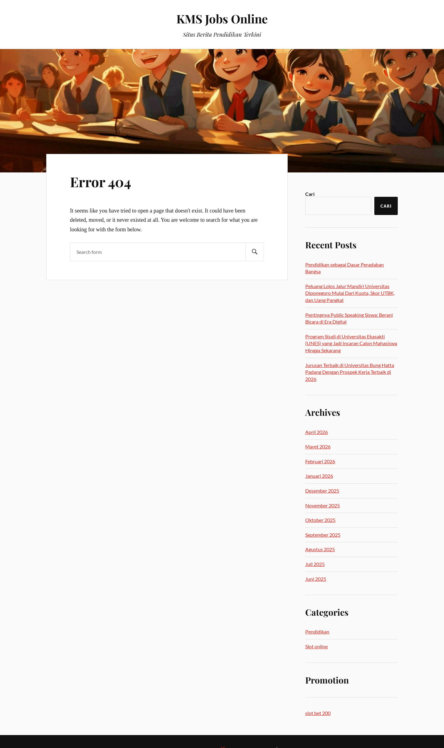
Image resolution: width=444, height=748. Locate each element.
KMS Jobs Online (222, 19)
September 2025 (322, 535)
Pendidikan (317, 631)
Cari (309, 194)
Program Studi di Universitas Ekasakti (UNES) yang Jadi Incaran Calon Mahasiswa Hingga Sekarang (351, 343)
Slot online (316, 646)
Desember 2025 (322, 491)
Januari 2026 (319, 476)
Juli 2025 (315, 564)
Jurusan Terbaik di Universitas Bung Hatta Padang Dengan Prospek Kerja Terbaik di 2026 (349, 372)
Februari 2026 (320, 461)
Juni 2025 (315, 579)
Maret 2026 (318, 446)
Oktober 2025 (320, 520)
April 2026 (316, 432)
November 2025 (322, 505)
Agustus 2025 (320, 549)
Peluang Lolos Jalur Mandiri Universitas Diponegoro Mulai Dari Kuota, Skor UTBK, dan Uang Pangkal (350, 293)
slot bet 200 (318, 713)
